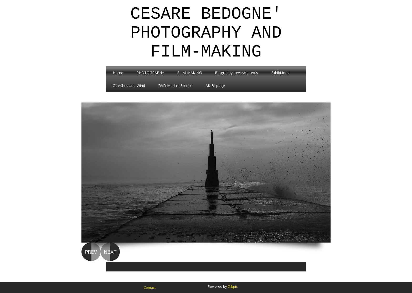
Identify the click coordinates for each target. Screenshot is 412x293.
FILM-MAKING (189, 72)
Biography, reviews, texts (236, 72)
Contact (150, 287)
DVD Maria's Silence (175, 85)
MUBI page (215, 85)
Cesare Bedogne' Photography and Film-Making (206, 33)
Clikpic (233, 286)
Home (118, 72)
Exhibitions (280, 72)
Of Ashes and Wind (129, 85)
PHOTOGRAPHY (150, 72)
